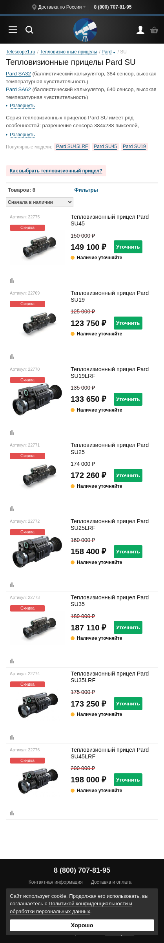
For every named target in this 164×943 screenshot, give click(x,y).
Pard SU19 (134, 146)
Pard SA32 (18, 74)
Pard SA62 (18, 89)
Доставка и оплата (111, 882)
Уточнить (128, 247)
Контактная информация (56, 882)
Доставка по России (60, 7)
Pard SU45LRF (72, 146)
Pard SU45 (105, 146)
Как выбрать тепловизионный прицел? (56, 171)
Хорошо (82, 925)
